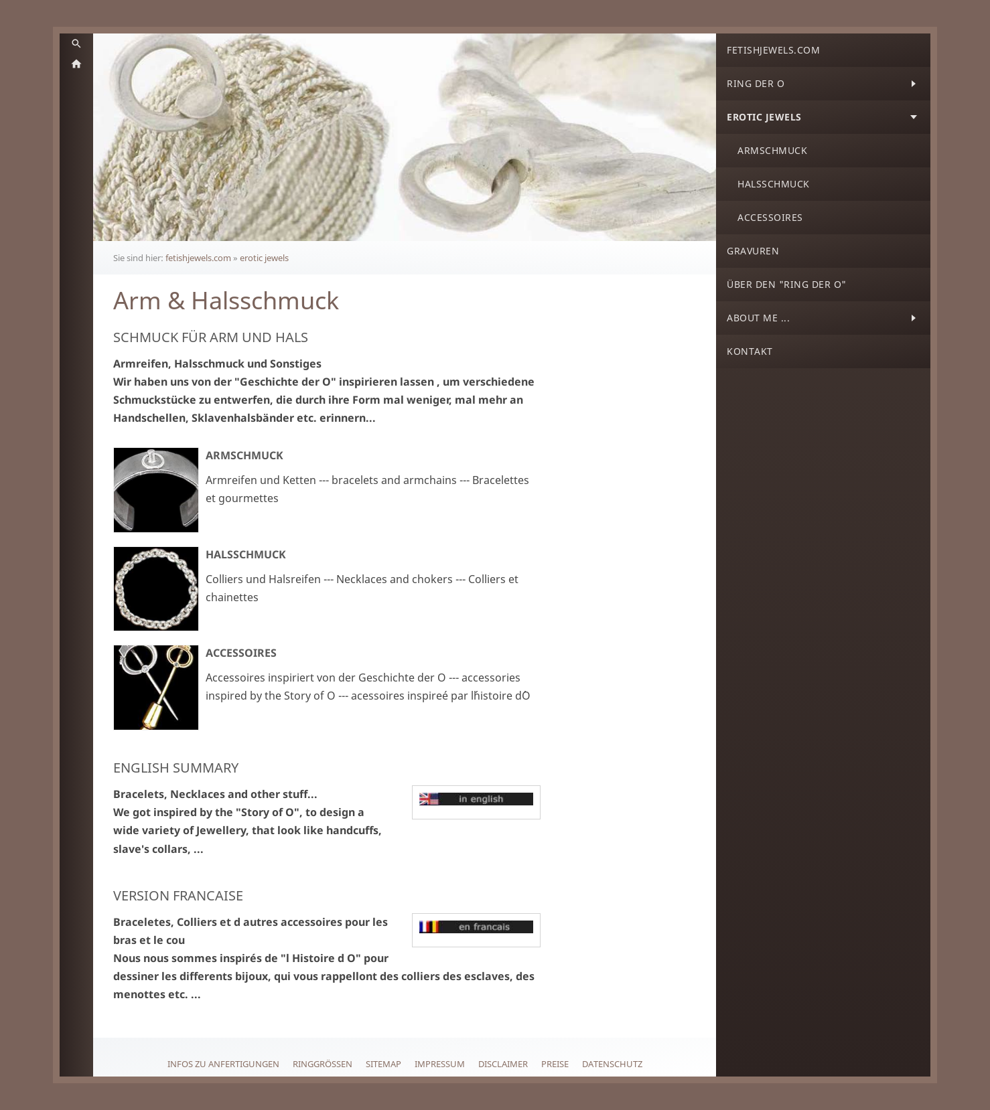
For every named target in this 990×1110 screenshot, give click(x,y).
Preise (555, 1064)
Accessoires (241, 652)
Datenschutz (612, 1064)
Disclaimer (503, 1064)
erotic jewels (264, 258)
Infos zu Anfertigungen (223, 1064)
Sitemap (383, 1064)
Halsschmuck (246, 554)
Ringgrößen (322, 1064)
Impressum (440, 1064)
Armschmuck (244, 455)
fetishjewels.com (198, 258)
